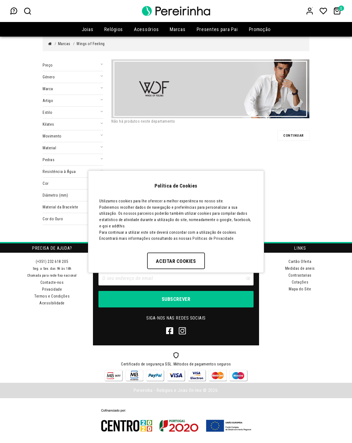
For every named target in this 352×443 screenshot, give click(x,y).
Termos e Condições (52, 296)
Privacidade (52, 289)
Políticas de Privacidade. (214, 238)
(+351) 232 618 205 (52, 261)
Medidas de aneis (300, 268)
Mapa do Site (300, 289)
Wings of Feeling (90, 44)
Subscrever (176, 299)
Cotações (300, 282)
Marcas (64, 44)
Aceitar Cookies (176, 261)
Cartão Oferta (299, 261)
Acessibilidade (52, 303)
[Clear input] (247, 278)
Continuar (293, 135)
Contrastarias (300, 275)
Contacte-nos (52, 282)
